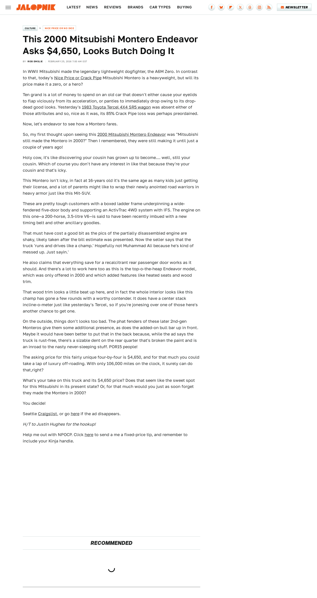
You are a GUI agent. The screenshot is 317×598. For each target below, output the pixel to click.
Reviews (113, 7)
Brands (135, 7)
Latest (74, 7)
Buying (184, 7)
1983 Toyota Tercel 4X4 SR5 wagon (116, 107)
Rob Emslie (35, 61)
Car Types (160, 7)
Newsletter (294, 7)
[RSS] (269, 7)
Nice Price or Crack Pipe (77, 77)
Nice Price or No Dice (59, 28)
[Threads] (249, 7)
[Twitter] (240, 7)
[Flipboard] (230, 7)
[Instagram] (259, 7)
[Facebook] (211, 7)
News (92, 7)
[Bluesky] (221, 7)
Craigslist (47, 413)
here (75, 413)
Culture (30, 28)
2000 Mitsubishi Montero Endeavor (131, 134)
